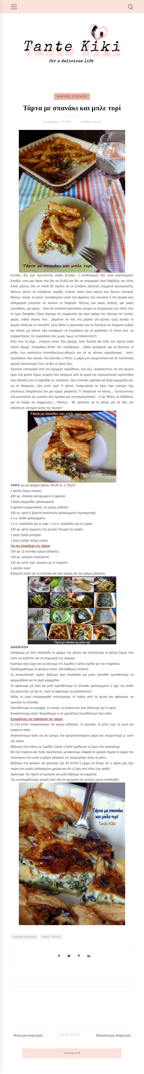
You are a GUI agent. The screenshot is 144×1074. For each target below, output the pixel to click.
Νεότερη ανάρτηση (28, 1035)
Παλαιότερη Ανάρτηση (113, 1035)
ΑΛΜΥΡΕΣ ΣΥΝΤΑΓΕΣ (72, 96)
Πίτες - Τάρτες (51, 937)
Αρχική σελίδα (69, 1034)
